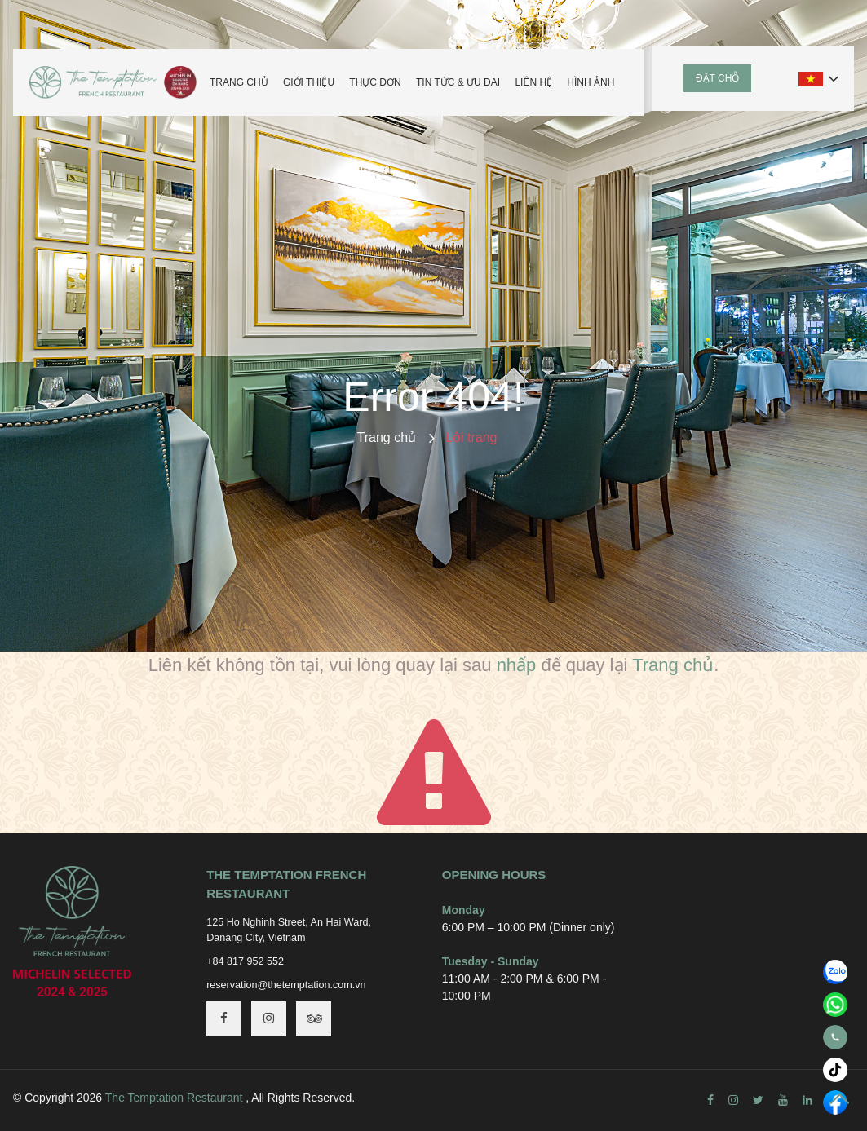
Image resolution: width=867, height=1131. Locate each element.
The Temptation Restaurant (174, 1097)
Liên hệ (533, 82)
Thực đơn (374, 82)
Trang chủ (239, 82)
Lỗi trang (471, 437)
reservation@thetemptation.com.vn (286, 985)
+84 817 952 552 (245, 961)
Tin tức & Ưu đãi (458, 82)
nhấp (517, 665)
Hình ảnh (590, 82)
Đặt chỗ (717, 78)
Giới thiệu (308, 82)
